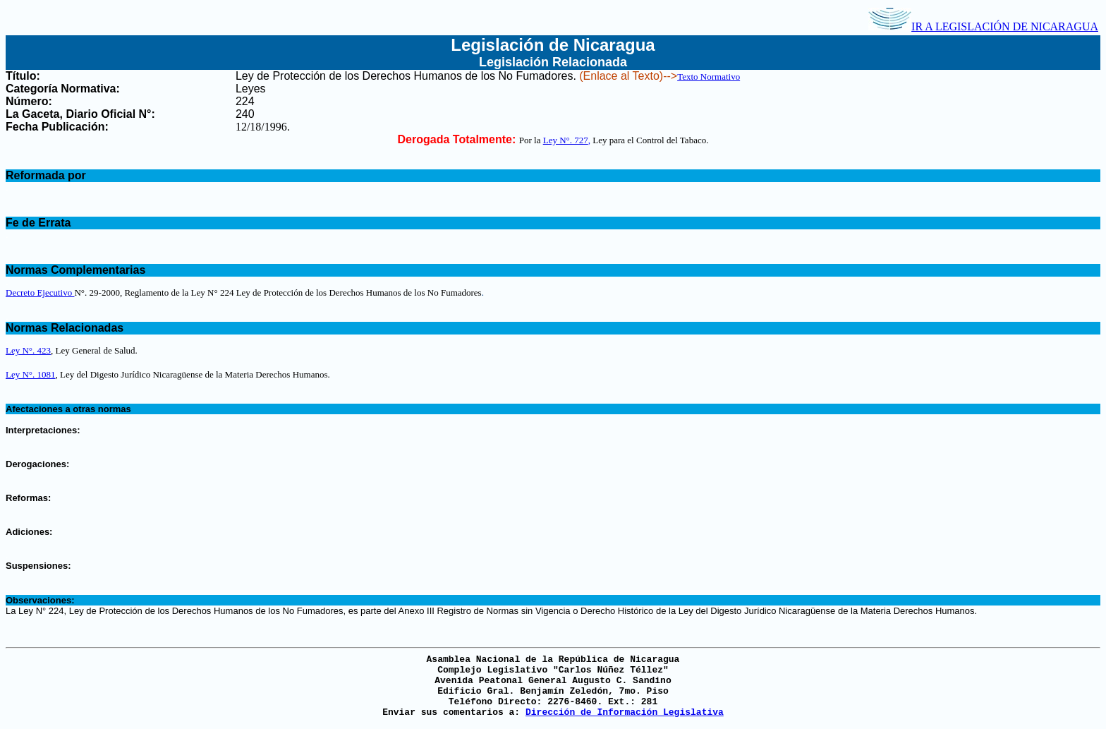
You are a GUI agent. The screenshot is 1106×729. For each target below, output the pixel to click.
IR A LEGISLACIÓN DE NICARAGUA (983, 26)
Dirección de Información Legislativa (624, 712)
